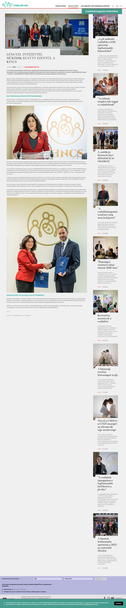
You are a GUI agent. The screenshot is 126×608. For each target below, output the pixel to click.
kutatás (27, 315)
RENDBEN (118, 603)
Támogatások (60, 6)
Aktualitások (73, 6)
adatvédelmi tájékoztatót (19, 589)
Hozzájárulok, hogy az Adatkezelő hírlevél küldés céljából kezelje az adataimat (25, 591)
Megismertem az (15, 589)
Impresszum (119, 598)
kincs (9, 315)
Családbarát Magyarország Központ (95, 6)
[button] (113, 6)
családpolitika (18, 315)
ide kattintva (88, 604)
